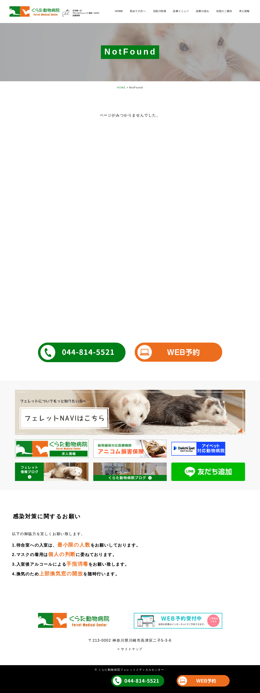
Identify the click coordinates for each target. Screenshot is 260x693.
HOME (121, 87)
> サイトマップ (130, 649)
